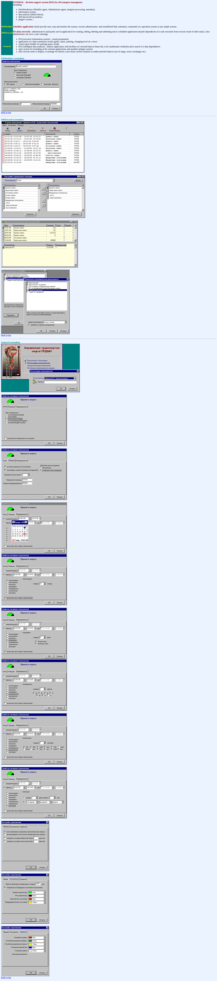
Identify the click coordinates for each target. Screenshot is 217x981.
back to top (6, 112)
